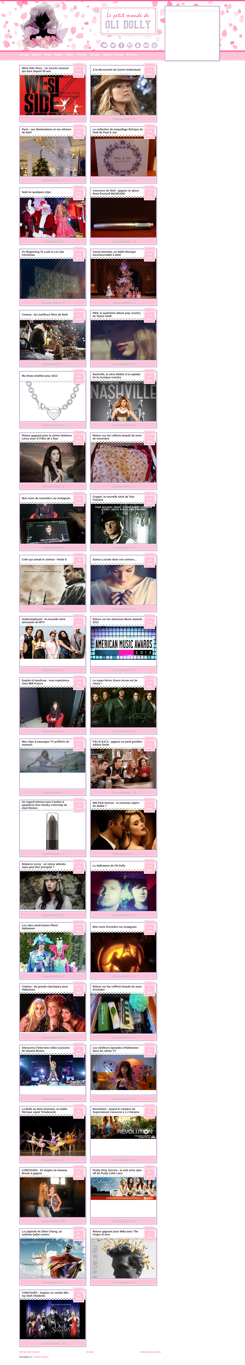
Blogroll (132, 54)
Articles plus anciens (150, 1352)
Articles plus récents (29, 1352)
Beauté (36, 54)
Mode (47, 54)
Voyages (82, 54)
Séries (69, 54)
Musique (95, 54)
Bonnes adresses (113, 54)
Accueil (24, 54)
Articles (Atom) (40, 1357)
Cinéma (58, 54)
